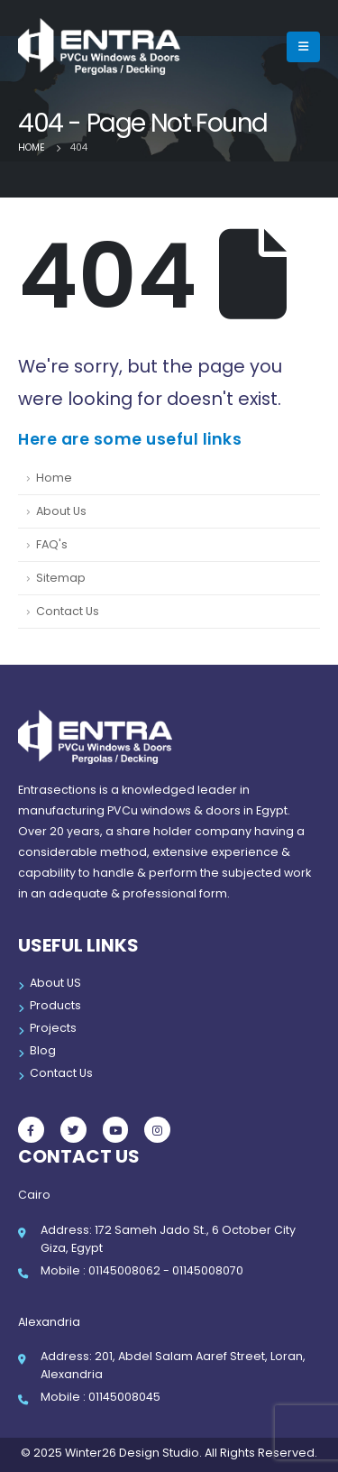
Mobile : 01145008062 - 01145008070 (142, 1270)
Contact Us (67, 611)
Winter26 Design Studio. (132, 1452)
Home (54, 477)
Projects (53, 1027)
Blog (43, 1050)
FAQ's (52, 544)
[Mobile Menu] (303, 47)
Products (55, 1005)
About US (55, 982)
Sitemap (61, 577)
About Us (61, 511)
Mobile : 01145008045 (100, 1396)
